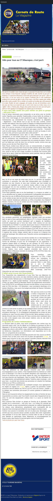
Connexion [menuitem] (4, 2)
